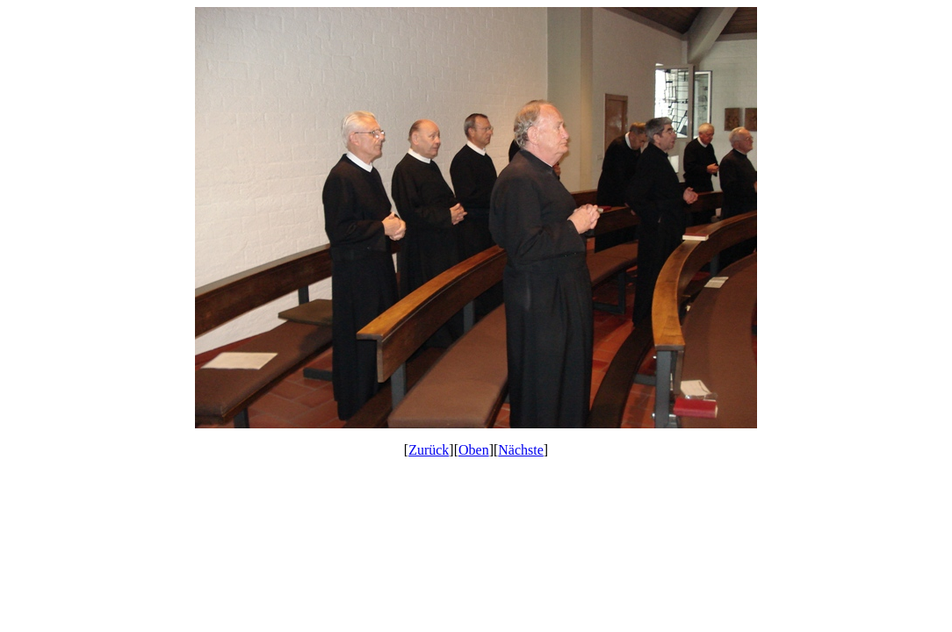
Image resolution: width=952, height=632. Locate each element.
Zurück (428, 449)
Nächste (521, 449)
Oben (473, 449)
